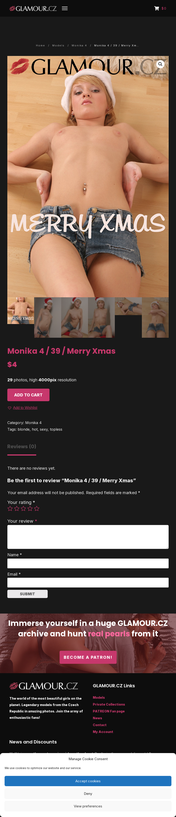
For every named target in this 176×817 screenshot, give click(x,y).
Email (14, 561)
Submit (27, 581)
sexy (44, 416)
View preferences (88, 806)
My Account (103, 719)
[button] (160, 51)
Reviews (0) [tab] (21, 433)
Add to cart (28, 382)
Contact (100, 712)
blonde (24, 416)
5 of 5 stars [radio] (36, 495)
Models (99, 684)
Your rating (21, 489)
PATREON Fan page (109, 698)
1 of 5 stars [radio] (10, 495)
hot (35, 416)
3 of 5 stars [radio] (23, 495)
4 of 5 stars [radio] (30, 495)
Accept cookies (88, 781)
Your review (22, 508)
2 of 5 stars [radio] (16, 495)
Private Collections (109, 691)
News (97, 705)
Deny (88, 793)
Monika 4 (33, 409)
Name (14, 541)
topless (56, 416)
